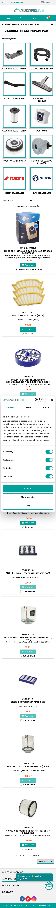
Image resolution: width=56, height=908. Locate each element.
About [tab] (46, 407)
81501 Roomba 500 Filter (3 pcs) (28, 315)
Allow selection (28, 497)
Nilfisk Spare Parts (41, 193)
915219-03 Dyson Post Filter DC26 (28, 702)
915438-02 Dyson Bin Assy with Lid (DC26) (28, 766)
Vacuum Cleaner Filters (14, 131)
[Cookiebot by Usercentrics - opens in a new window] (35, 400)
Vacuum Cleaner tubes (14, 98)
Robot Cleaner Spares (14, 161)
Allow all (28, 488)
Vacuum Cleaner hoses (41, 68)
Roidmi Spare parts (14, 193)
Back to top (46, 861)
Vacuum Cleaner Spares (14, 68)
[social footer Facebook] (22, 899)
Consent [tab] (10, 407)
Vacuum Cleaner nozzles (41, 99)
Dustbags (41, 131)
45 (29, 856)
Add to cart (28, 265)
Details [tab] (28, 407)
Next (36, 856)
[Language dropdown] (47, 2)
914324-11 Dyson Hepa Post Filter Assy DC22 (28, 573)
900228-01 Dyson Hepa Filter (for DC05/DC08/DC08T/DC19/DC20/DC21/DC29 (28, 381)
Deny (28, 506)
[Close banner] (52, 400)
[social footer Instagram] (34, 899)
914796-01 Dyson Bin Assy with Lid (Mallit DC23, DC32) (28, 638)
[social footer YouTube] (28, 899)
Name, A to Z (18, 200)
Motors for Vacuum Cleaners (41, 162)
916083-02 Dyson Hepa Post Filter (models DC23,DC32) (28, 832)
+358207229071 (16, 2)
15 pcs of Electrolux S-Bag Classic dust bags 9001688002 (28, 252)
